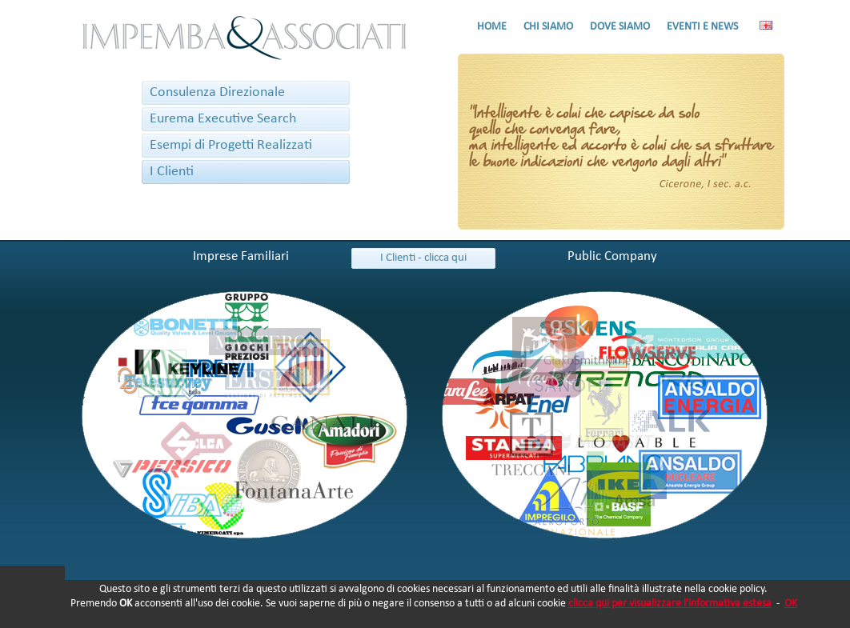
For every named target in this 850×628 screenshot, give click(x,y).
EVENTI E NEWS (702, 27)
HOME (492, 27)
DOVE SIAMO (620, 27)
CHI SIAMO (548, 27)
